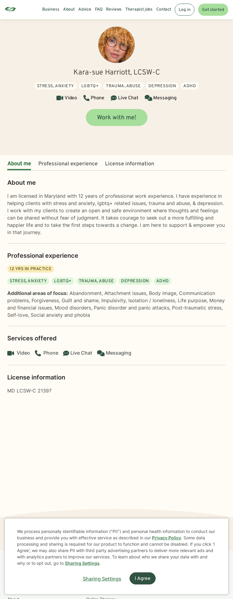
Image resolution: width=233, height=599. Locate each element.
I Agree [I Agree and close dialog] (142, 579)
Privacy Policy (166, 537)
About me (19, 164)
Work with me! (116, 118)
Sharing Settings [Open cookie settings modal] (102, 579)
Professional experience (68, 164)
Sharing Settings (82, 563)
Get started (213, 9)
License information (129, 164)
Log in (185, 9)
